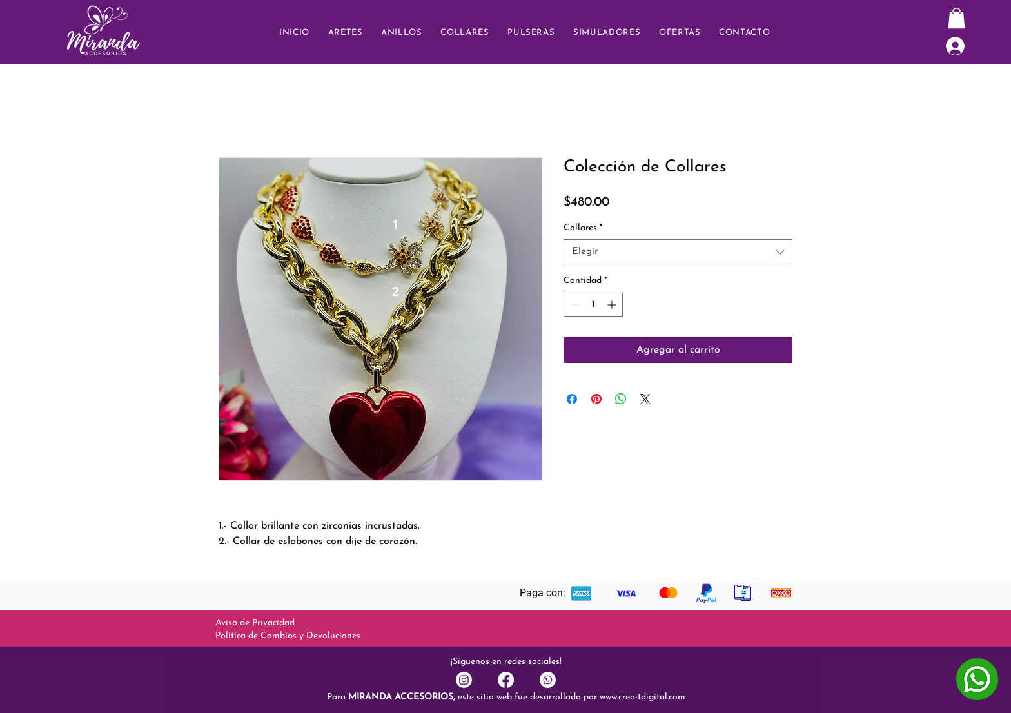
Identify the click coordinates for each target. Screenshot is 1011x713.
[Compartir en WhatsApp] (621, 399)
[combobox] (678, 251)
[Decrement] (573, 304)
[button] (744, 32)
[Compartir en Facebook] (572, 399)
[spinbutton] (593, 304)
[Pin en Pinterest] (596, 399)
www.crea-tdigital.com (642, 697)
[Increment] (613, 304)
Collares (583, 228)
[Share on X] (645, 399)
